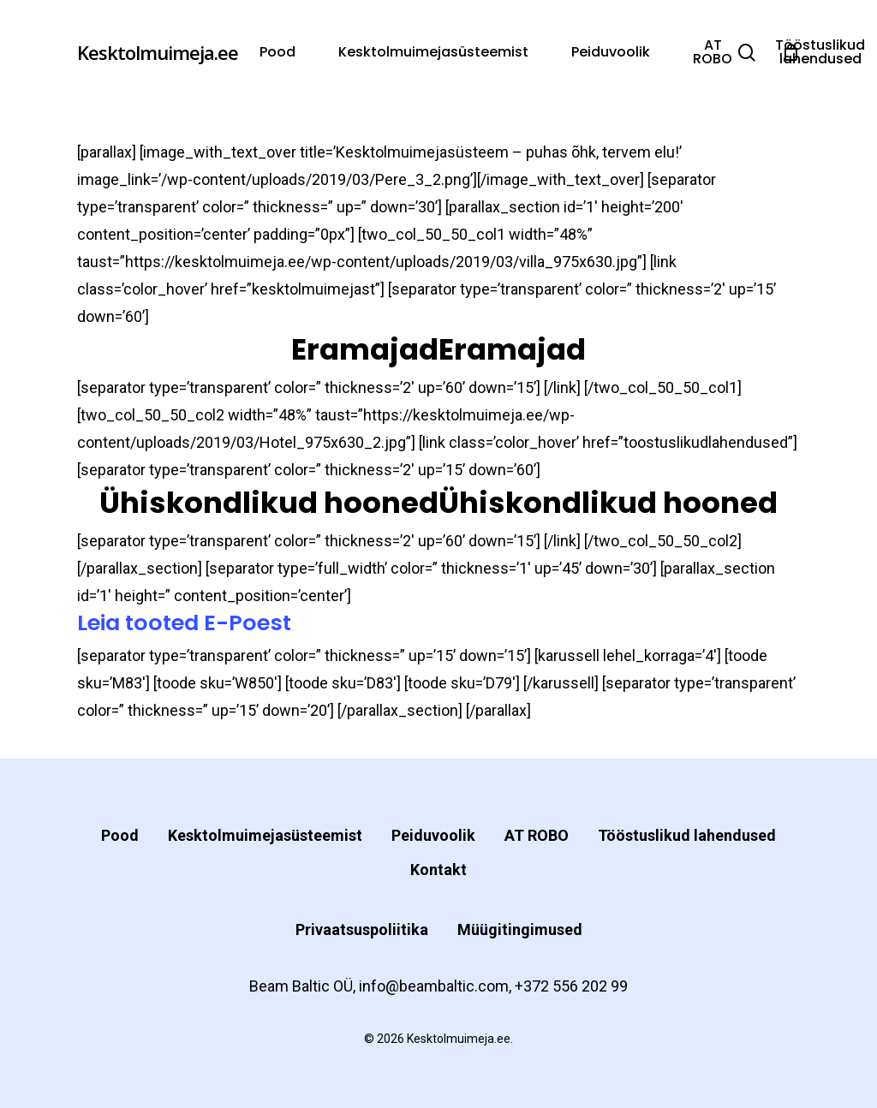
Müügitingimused (519, 929)
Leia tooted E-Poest (184, 622)
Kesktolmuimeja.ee (157, 52)
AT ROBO (536, 835)
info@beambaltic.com (434, 986)
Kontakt (438, 870)
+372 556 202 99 (571, 986)
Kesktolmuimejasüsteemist (265, 835)
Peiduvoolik (433, 835)
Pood (120, 835)
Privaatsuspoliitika (361, 929)
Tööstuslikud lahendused (687, 835)
